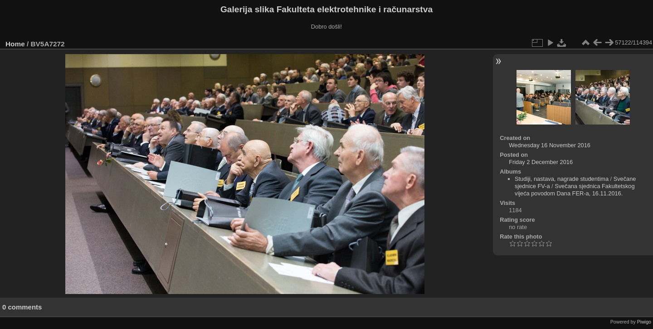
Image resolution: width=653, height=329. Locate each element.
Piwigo (644, 321)
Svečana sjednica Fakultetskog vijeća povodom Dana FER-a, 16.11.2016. (575, 190)
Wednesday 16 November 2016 (549, 145)
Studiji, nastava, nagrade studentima (562, 178)
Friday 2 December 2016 (541, 162)
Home (15, 44)
